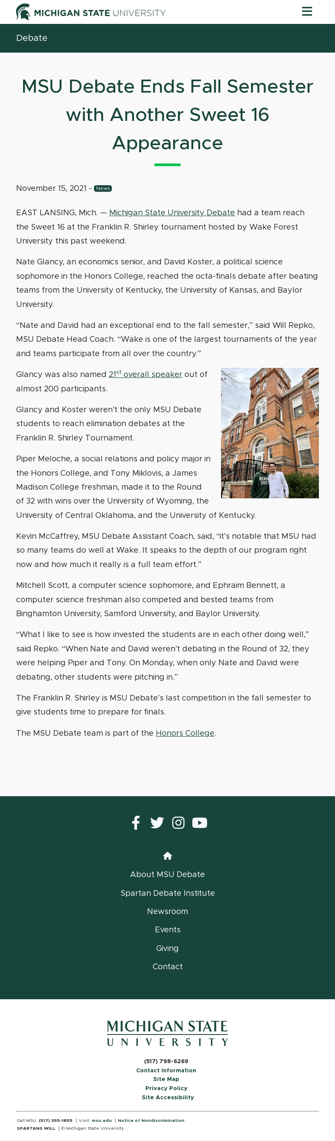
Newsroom (167, 912)
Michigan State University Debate (172, 213)
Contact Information (166, 1071)
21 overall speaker (145, 375)
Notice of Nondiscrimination (151, 1120)
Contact (168, 967)
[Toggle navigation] (307, 11)
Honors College (185, 733)
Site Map (166, 1079)
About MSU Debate (167, 875)
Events (168, 930)
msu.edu (102, 1120)
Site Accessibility (168, 1098)
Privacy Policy (166, 1088)
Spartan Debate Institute (168, 893)
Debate (31, 38)
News (103, 188)
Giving (167, 949)
